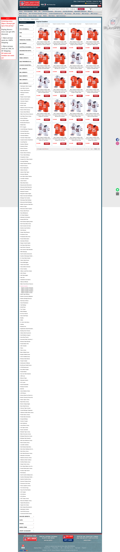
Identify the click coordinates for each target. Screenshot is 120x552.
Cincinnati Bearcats (24, 131)
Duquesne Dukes (24, 146)
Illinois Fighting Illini (24, 167)
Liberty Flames (23, 180)
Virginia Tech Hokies (24, 504)
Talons (21, 348)
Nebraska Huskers (24, 380)
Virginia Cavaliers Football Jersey (58, 24)
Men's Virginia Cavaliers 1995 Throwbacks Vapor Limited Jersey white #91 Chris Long (76, 139)
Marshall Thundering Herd (25, 189)
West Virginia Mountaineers (26, 507)
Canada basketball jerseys (56, 13)
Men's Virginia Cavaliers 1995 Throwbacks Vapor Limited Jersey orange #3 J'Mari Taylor (76, 91)
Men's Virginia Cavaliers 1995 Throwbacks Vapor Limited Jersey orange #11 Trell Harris (43, 115)
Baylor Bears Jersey (24, 401)
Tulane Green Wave (24, 264)
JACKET (22, 94)
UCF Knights (23, 492)
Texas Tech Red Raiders (25, 489)
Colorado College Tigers (25, 137)
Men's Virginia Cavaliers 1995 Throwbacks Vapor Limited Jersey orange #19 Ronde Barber (93, 91)
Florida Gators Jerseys (25, 414)
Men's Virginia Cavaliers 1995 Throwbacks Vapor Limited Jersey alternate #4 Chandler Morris (60, 43)
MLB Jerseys (85, 13)
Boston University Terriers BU (26, 397)
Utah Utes (22, 277)
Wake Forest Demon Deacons (26, 114)
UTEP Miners (23, 393)
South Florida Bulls (24, 384)
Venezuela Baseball (47, 11)
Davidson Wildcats (24, 144)
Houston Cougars (24, 421)
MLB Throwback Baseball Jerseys (38, 13)
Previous (68, 148)
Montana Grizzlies (24, 386)
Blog (100, 1)
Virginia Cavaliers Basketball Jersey (43, 24)
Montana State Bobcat (25, 358)
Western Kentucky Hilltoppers (26, 296)
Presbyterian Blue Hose (25, 236)
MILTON (22, 388)
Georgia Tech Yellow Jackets (26, 159)
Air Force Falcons (24, 313)
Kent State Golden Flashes (26, 176)
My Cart (96, 8)
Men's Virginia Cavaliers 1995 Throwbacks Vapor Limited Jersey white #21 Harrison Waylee (76, 67)
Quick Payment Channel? (54, 8)
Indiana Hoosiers (24, 169)
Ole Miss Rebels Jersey (25, 461)
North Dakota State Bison (25, 446)
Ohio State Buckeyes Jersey (26, 453)
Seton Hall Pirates (24, 315)
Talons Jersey (23, 350)
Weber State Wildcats (24, 294)
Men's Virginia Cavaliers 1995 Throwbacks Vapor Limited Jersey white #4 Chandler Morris (43, 91)
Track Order (89, 1)
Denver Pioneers (23, 148)
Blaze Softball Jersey (24, 352)
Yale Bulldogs (23, 305)
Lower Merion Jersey (24, 425)
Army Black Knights (24, 120)
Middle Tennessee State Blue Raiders (27, 204)
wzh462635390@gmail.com (92, 3)
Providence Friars (24, 234)
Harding (22, 324)
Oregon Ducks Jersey (24, 464)
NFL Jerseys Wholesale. (55, 550)
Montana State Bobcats (25, 341)
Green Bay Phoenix (24, 337)
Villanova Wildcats (24, 281)
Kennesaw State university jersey (27, 339)
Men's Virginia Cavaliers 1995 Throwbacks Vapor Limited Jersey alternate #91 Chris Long (60, 91)
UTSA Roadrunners (24, 367)
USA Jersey (58, 11)
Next (91, 148)
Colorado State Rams (24, 133)
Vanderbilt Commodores (25, 279)
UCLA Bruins (23, 494)
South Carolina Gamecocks (26, 253)
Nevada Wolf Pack (24, 219)
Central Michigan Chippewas (26, 129)
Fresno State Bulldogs (25, 154)
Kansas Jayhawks (24, 429)
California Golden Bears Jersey (26, 412)
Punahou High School (24, 470)
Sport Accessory (60, 15)
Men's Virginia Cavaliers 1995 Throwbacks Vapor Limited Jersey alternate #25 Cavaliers (60, 115)
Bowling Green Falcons (25, 330)
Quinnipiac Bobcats (24, 240)
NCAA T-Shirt (23, 105)
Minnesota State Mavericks (26, 187)
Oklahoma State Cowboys (25, 459)
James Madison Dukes (25, 391)
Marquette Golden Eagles (25, 193)
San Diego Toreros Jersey (25, 116)
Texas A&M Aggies (24, 262)
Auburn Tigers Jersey (24, 399)
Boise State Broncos (24, 406)
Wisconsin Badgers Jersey (26, 500)
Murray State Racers (24, 210)
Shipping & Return (38, 547)
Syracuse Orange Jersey (25, 481)
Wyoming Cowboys (24, 300)
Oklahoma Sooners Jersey (26, 457)
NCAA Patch (23, 307)
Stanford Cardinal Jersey (25, 479)
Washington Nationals (80, 11)
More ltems (52, 15)
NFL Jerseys (68, 13)
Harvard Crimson (24, 165)
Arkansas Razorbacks (25, 99)
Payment (84, 547)
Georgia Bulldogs (24, 418)
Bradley (22, 317)
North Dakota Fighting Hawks (26, 221)
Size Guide (77, 547)
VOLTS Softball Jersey (25, 356)
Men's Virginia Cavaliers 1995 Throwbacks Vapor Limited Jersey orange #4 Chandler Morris (93, 67)
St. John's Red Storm (24, 322)
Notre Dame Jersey (24, 451)
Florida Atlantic (23, 371)
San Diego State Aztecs (25, 245)
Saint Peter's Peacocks (25, 247)
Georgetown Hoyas (24, 157)
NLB (35, 11)
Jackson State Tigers (24, 172)
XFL (39, 11)
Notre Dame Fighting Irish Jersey (27, 449)
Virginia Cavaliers (24, 286)
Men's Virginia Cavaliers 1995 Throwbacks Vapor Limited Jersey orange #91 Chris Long (60, 139)
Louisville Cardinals (24, 178)
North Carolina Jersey (24, 442)
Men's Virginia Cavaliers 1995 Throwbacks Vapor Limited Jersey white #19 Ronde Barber (93, 115)
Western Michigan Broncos (26, 298)
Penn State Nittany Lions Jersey (27, 466)
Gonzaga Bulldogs (24, 161)
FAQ (61, 547)
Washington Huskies (24, 509)
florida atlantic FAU (24, 343)
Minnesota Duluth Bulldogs (26, 202)
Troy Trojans (23, 309)
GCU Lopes (22, 382)
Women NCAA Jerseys (25, 109)
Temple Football (23, 360)
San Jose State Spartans (25, 373)
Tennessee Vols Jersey (25, 483)
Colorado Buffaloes (24, 135)
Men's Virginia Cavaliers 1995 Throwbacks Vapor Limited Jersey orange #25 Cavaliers (93, 139)
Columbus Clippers (24, 101)
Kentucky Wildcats (24, 174)
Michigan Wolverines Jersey (26, 436)
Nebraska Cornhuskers (25, 217)
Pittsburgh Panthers (24, 92)
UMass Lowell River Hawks (26, 271)
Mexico (90, 11)
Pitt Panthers (23, 472)
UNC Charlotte (23, 345)
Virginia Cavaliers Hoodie (42, 26)
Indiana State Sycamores (25, 332)
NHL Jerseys (76, 13)
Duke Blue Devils (24, 150)
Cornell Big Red (23, 142)
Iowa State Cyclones (24, 88)
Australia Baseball (67, 11)
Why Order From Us (69, 547)
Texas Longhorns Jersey (25, 485)
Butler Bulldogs (23, 311)
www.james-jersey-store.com (72, 550)
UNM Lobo (22, 375)
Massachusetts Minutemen (26, 185)
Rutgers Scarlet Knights (25, 96)
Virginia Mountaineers (24, 502)
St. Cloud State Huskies (25, 258)
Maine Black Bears (24, 182)
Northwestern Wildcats (25, 363)
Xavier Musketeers (24, 302)
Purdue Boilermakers (24, 238)
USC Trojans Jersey (24, 498)
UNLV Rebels (23, 273)
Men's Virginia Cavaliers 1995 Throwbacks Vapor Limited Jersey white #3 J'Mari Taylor (76, 115)
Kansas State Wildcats (25, 111)
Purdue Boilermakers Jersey (26, 468)
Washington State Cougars (26, 86)
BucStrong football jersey (25, 365)
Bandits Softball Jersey (25, 354)
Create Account (81, 1)
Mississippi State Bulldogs (25, 200)
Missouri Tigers (23, 206)
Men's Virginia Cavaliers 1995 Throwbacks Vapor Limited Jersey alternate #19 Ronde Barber (43, 67)
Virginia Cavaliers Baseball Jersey (74, 24)
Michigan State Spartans (25, 438)
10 (88, 148)
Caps (40, 15)
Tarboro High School (24, 260)
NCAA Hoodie (23, 103)
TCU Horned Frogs (24, 487)
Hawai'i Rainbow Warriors (25, 163)
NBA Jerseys (94, 13)
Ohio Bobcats (23, 230)
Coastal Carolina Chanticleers (26, 139)
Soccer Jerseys (33, 15)
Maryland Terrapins (24, 191)
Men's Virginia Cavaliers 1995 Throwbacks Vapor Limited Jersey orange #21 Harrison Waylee (76, 43)
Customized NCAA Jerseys (26, 513)
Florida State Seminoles (25, 416)
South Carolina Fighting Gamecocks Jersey (27, 474)
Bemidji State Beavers (25, 122)
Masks (45, 15)
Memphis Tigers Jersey (25, 431)
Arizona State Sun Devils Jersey (27, 395)
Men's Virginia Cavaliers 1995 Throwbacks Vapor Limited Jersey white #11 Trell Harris (43, 139)
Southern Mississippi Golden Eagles (27, 255)
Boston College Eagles (25, 403)
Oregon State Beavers (25, 90)
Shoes (20, 11)
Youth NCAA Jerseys (24, 511)
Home (75, 1)
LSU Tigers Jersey (24, 427)
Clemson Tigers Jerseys (25, 408)
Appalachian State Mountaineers (27, 328)
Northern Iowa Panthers (25, 228)
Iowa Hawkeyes (23, 423)
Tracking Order (47, 547)
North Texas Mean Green (25, 223)
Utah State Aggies (24, 275)
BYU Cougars (23, 126)
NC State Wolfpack (24, 215)
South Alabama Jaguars (25, 335)
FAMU (21, 320)
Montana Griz (23, 326)
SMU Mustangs (23, 251)
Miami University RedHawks (26, 195)
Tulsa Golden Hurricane (25, 266)
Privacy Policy (55, 547)
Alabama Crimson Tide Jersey (26, 107)
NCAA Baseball (28, 11)
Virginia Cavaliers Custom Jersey (90, 24)
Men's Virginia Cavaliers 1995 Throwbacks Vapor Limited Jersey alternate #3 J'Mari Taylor (93, 43)
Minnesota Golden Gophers (26, 208)
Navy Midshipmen (24, 212)
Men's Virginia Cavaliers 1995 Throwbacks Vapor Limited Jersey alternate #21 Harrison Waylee (43, 43)
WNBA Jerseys (23, 13)
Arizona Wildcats (23, 118)
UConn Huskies (23, 268)
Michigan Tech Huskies (25, 197)
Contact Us (95, 1)
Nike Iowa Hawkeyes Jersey (26, 440)
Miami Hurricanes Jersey (25, 434)
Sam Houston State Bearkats (26, 249)
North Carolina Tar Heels (25, 225)
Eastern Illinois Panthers (25, 152)
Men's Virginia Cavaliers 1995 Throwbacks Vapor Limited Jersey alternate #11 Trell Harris (60, 67)
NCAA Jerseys (23, 15)
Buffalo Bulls (23, 124)
